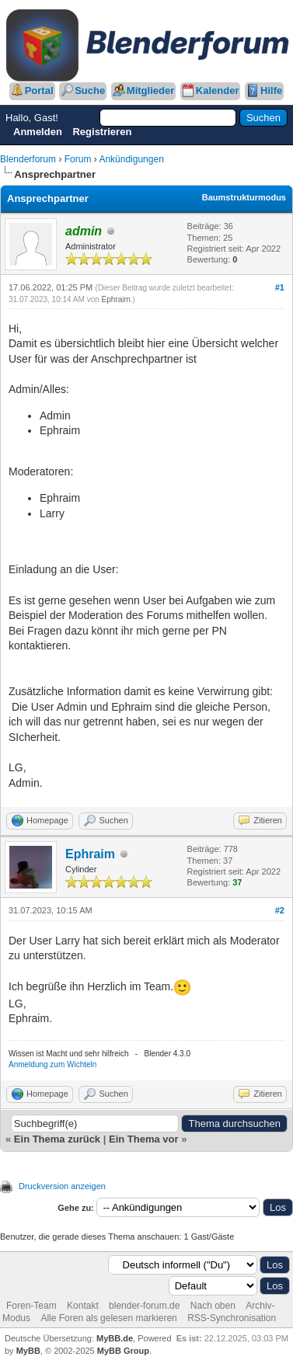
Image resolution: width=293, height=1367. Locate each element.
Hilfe (271, 90)
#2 (279, 910)
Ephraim (116, 299)
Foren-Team (31, 1305)
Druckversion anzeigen (62, 1186)
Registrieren (101, 131)
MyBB (28, 1350)
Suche (90, 90)
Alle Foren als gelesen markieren (108, 1318)
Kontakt (83, 1305)
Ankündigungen (131, 159)
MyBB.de (114, 1338)
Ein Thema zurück (57, 1139)
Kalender (217, 90)
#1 (279, 287)
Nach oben (212, 1305)
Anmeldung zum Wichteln (52, 1064)
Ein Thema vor (144, 1139)
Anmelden (37, 131)
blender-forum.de (144, 1305)
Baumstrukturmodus (244, 197)
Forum (78, 159)
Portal (39, 90)
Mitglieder (150, 90)
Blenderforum (28, 159)
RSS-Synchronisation (231, 1318)
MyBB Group (123, 1350)
